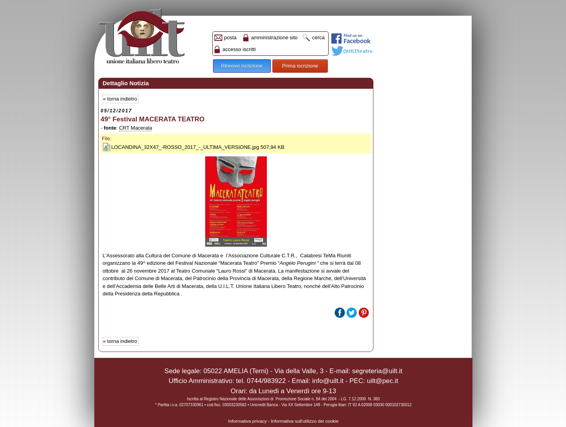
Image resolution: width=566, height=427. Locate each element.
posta (230, 37)
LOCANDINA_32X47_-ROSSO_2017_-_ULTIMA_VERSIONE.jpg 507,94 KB (198, 147)
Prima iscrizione (300, 66)
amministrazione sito (274, 37)
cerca (318, 37)
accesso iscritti (239, 49)
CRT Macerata (135, 128)
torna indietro (122, 99)
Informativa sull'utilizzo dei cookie (304, 420)
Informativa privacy (247, 420)
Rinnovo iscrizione (242, 66)
